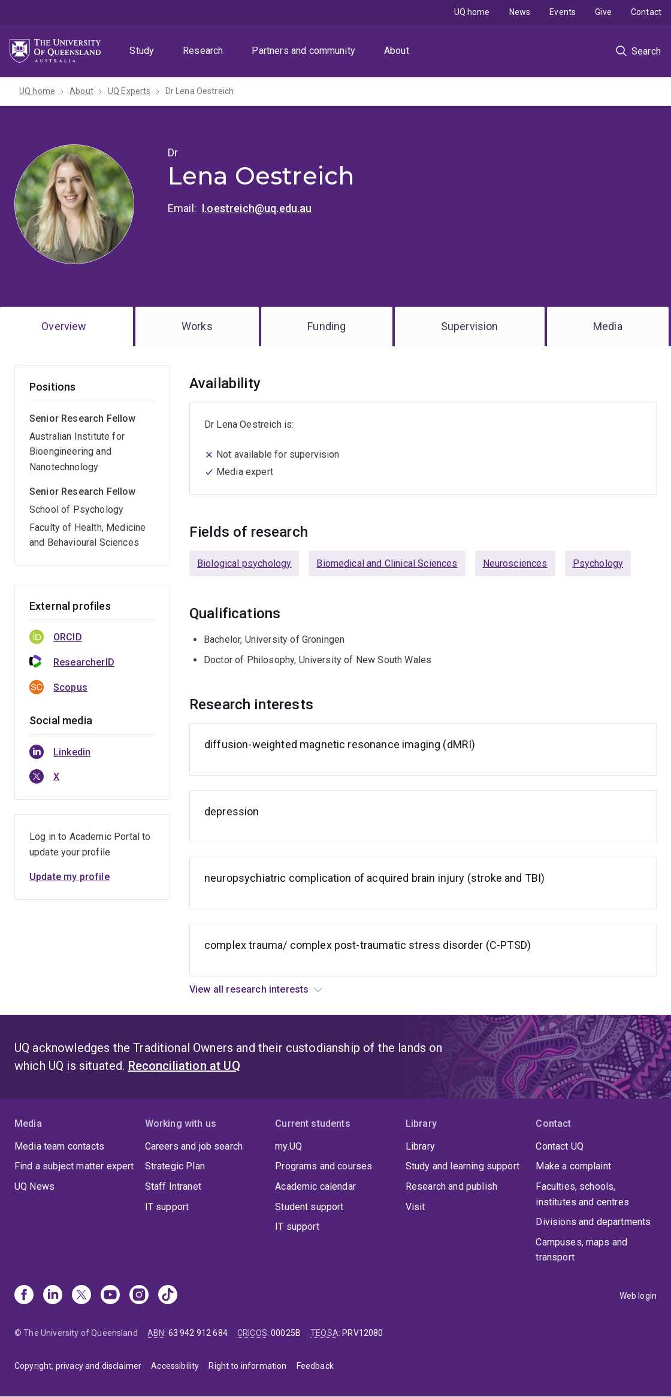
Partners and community (303, 50)
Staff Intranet (173, 1186)
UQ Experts (129, 91)
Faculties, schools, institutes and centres (582, 1194)
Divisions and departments (593, 1221)
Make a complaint (573, 1166)
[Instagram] (139, 1295)
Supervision (469, 326)
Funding (326, 326)
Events (562, 12)
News (520, 12)
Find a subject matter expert (74, 1166)
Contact (646, 12)
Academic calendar (315, 1186)
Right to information (247, 1366)
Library (420, 1146)
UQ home (472, 12)
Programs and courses (323, 1166)
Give (603, 12)
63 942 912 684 (198, 1333)
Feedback (315, 1366)
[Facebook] (24, 1295)
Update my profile (69, 876)
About (396, 50)
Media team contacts (59, 1146)
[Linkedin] (52, 1295)
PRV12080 (362, 1333)
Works (197, 326)
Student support (309, 1206)
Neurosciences (515, 563)
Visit (415, 1206)
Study (141, 50)
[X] (81, 1295)
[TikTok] (167, 1295)
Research (203, 50)
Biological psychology (244, 563)
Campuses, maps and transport (581, 1249)
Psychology (598, 563)
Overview (63, 326)
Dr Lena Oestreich (199, 91)
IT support (167, 1206)
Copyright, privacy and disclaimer (77, 1366)
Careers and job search (194, 1146)
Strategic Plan (175, 1166)
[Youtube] (110, 1295)
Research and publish (451, 1186)
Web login (638, 1296)
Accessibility (175, 1366)
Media (607, 326)
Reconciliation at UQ (184, 1066)
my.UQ (288, 1146)
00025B (286, 1333)
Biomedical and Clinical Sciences (386, 563)
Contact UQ (560, 1146)
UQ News (34, 1186)
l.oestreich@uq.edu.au (257, 208)
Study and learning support (462, 1166)
